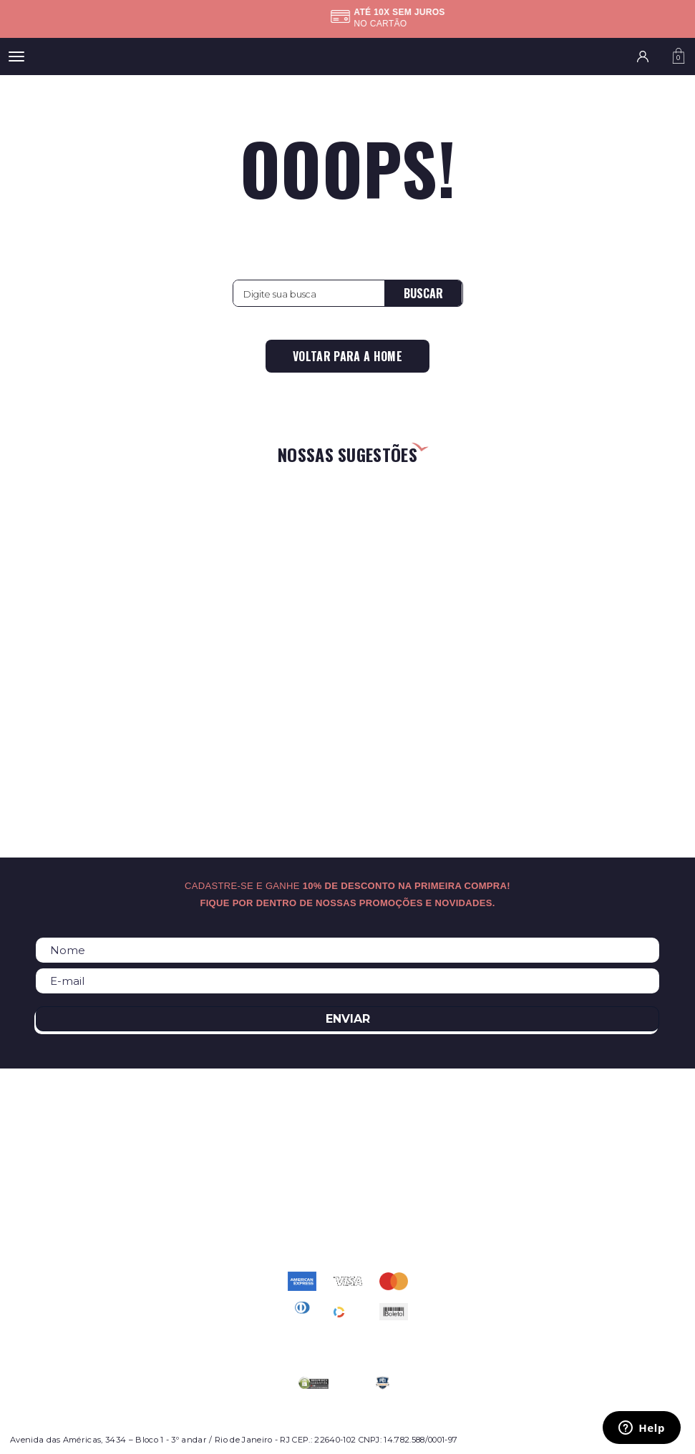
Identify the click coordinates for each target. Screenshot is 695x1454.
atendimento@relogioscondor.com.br (348, 1215)
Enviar (348, 1019)
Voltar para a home (347, 356)
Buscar (423, 293)
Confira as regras (343, 24)
